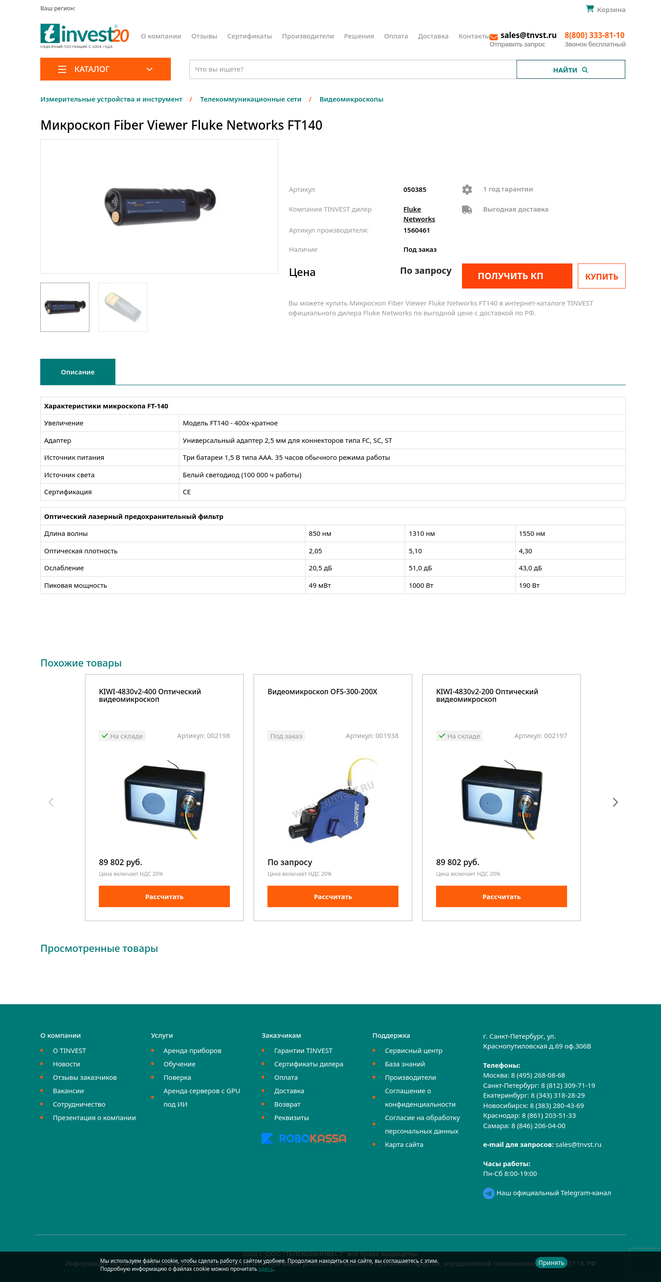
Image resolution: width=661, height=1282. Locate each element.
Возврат (287, 1103)
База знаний (405, 1063)
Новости (66, 1063)
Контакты (474, 35)
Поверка (177, 1077)
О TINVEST (69, 1050)
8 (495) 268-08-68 (538, 1075)
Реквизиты (291, 1117)
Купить (602, 276)
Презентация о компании (94, 1117)
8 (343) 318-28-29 (558, 1095)
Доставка (433, 35)
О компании (161, 35)
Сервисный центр (414, 1050)
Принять (551, 1262)
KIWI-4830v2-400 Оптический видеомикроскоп (150, 696)
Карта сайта (404, 1144)
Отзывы (204, 35)
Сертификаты (249, 35)
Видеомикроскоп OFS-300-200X (322, 692)
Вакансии (68, 1090)
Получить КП (510, 276)
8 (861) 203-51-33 (549, 1115)
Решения (359, 35)
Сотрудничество (79, 1103)
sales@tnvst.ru (578, 1144)
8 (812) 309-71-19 (568, 1085)
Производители (308, 35)
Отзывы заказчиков (85, 1077)
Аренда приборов (192, 1050)
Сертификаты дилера (308, 1063)
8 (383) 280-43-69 (557, 1105)
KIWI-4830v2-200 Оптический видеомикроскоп (487, 696)
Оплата (396, 35)
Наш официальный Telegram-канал (547, 1192)
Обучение (179, 1063)
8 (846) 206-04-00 (538, 1125)
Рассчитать (164, 896)
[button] (615, 802)
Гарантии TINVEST (303, 1050)
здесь (265, 1269)
